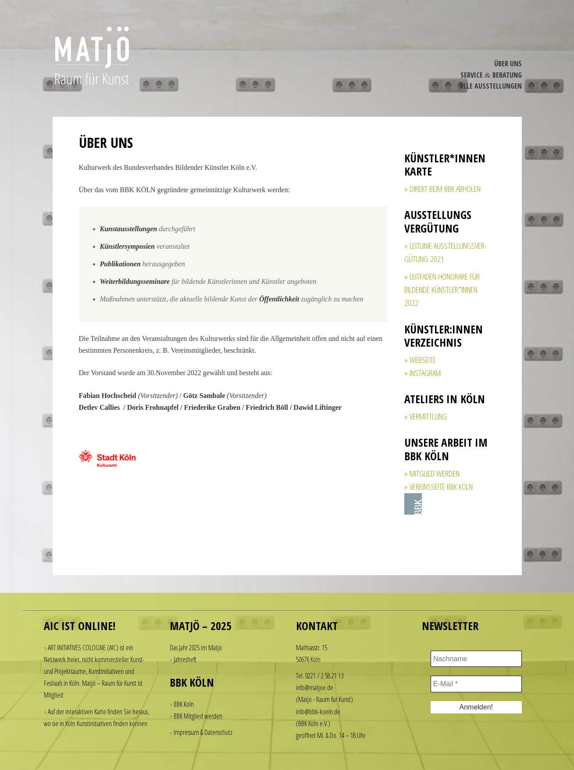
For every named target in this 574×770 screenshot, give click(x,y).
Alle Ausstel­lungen (491, 86)
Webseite (423, 359)
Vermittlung (428, 416)
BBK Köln (184, 704)
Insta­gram (425, 373)
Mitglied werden (435, 473)
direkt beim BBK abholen (445, 188)
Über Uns (508, 63)
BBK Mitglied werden (198, 716)
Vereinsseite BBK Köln (441, 486)
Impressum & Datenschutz (203, 732)
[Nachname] (476, 659)
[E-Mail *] (476, 684)
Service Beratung (491, 75)
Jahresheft (185, 659)
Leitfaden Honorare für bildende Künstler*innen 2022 (442, 289)
